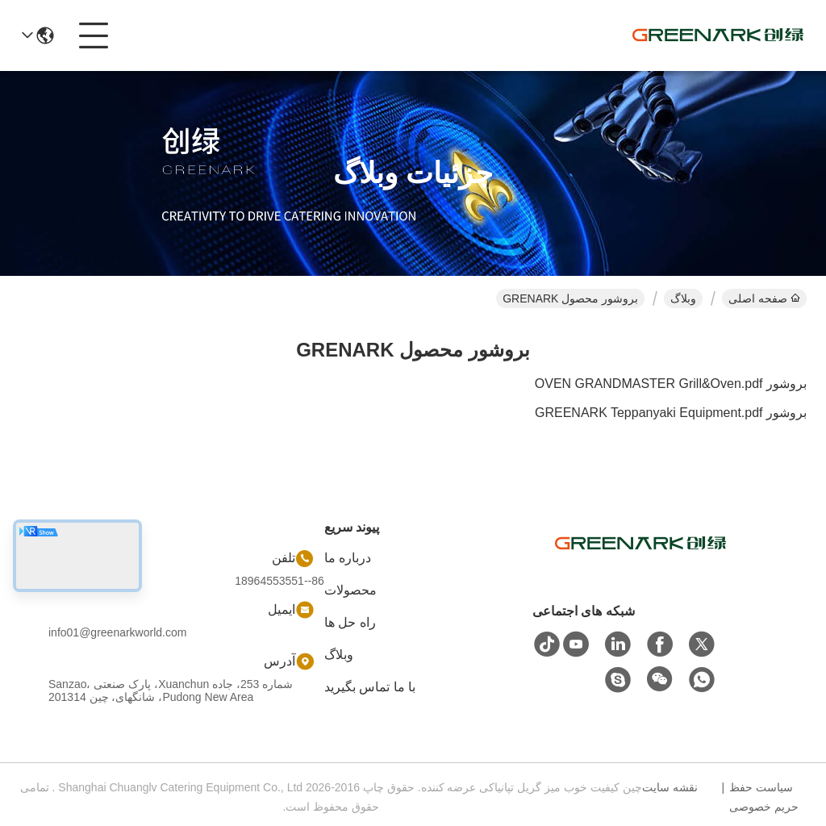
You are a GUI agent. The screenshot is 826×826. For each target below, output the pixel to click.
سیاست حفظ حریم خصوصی (764, 797)
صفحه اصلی (764, 298)
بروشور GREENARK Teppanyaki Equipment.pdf (671, 412)
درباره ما (347, 558)
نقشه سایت (670, 787)
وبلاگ (683, 298)
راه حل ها (350, 622)
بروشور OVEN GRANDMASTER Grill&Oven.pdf (671, 383)
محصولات (350, 590)
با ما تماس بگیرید (369, 687)
